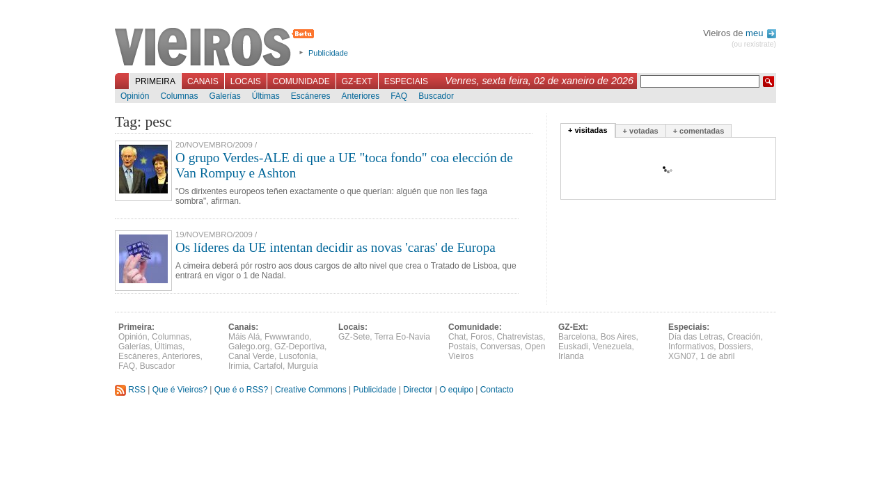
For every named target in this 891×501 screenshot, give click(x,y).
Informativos (690, 346)
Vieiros (217, 48)
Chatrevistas (519, 337)
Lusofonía (297, 356)
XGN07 (681, 356)
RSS (130, 390)
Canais (203, 81)
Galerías (224, 96)
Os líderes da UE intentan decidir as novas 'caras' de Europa (335, 247)
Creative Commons (311, 390)
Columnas (179, 96)
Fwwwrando (287, 337)
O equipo (456, 390)
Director (417, 390)
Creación (744, 337)
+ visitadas (588, 130)
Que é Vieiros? (179, 390)
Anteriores (360, 96)
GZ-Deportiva (299, 346)
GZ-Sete (354, 337)
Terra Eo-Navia (402, 337)
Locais (245, 81)
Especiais (406, 81)
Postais (461, 346)
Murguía (302, 366)
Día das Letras (695, 337)
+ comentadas (699, 131)
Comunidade (301, 81)
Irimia (238, 366)
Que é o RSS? (241, 390)
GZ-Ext (357, 81)
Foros (481, 337)
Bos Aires (618, 337)
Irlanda (571, 356)
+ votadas (641, 131)
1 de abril (717, 356)
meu (761, 33)
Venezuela (611, 346)
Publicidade (328, 53)
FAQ (399, 96)
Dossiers (734, 346)
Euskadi (573, 346)
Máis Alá (244, 337)
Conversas (500, 346)
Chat (457, 337)
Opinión (134, 96)
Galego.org (248, 346)
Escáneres (311, 96)
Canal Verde (251, 356)
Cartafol (268, 366)
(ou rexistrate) (754, 44)
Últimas (266, 96)
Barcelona (577, 337)
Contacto (497, 390)
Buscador (436, 96)
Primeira (155, 81)
